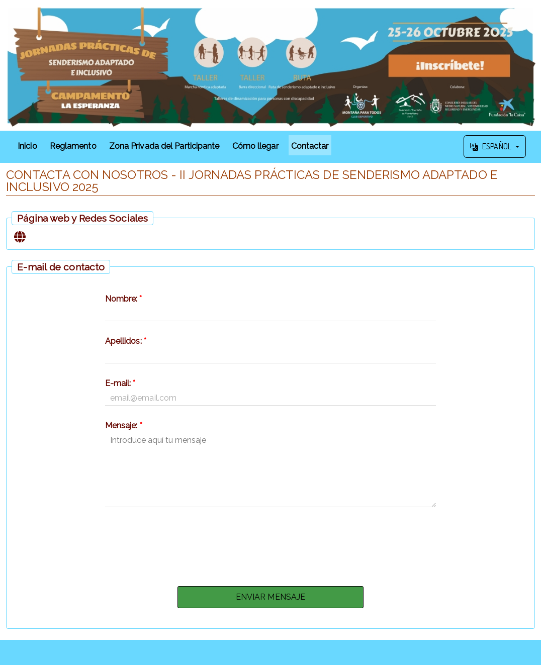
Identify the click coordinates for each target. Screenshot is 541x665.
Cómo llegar (255, 146)
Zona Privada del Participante (164, 146)
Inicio (27, 146)
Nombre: (123, 299)
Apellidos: (125, 341)
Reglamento (73, 146)
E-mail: (120, 383)
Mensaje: (123, 425)
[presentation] (270, 543)
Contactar (310, 146)
